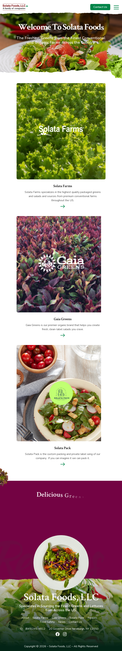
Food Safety (47, 622)
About (25, 618)
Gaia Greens (59, 618)
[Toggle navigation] (116, 7)
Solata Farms (40, 618)
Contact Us (100, 7)
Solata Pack (77, 618)
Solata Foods (57, 646)
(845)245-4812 (35, 628)
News (61, 622)
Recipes (92, 618)
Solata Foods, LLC (61, 597)
